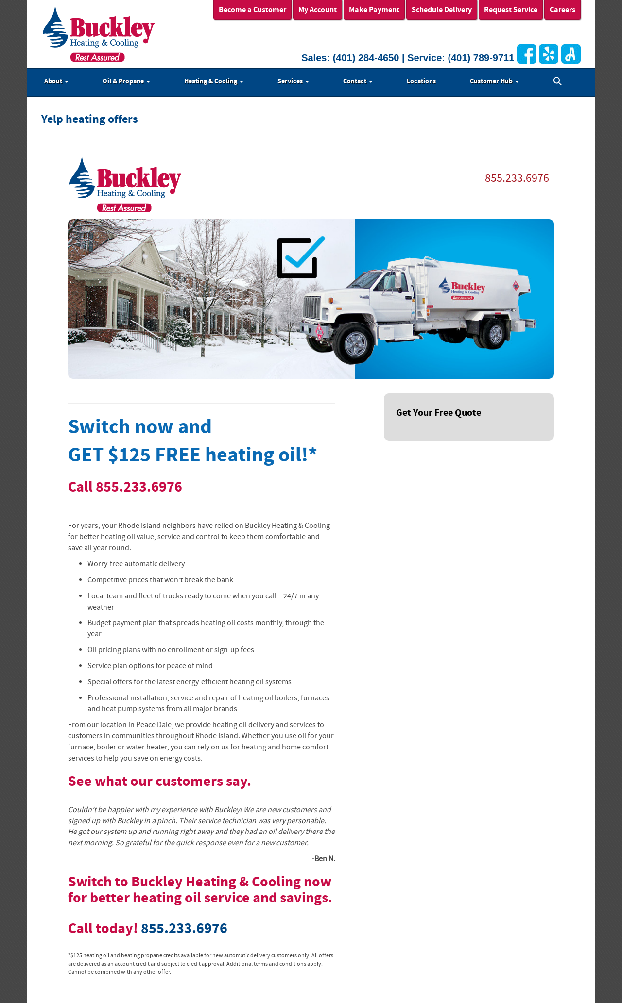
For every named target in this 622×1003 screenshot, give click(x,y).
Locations (421, 81)
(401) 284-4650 (366, 57)
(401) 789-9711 (481, 57)
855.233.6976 (517, 178)
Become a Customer (252, 9)
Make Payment (374, 9)
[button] (558, 82)
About (56, 81)
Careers (562, 9)
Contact (358, 81)
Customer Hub (494, 81)
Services (293, 81)
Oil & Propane (126, 81)
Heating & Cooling (213, 81)
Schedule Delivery (442, 9)
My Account (317, 9)
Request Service (510, 9)
